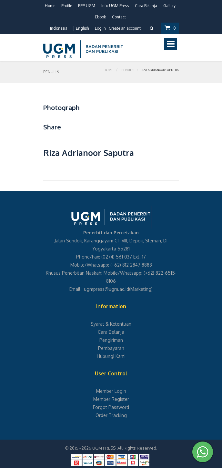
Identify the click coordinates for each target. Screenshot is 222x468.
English (82, 28)
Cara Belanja (146, 5)
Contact (119, 17)
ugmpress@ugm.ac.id (106, 289)
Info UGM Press (115, 5)
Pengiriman (111, 340)
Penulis (128, 72)
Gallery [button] (169, 5)
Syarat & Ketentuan (111, 324)
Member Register (111, 399)
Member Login (111, 391)
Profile (66, 5)
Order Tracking (111, 415)
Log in (100, 28)
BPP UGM (86, 5)
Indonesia (58, 28)
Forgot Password (111, 407)
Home (50, 5)
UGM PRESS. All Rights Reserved (124, 448)
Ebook (100, 17)
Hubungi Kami (111, 356)
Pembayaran (111, 348)
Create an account (124, 28)
